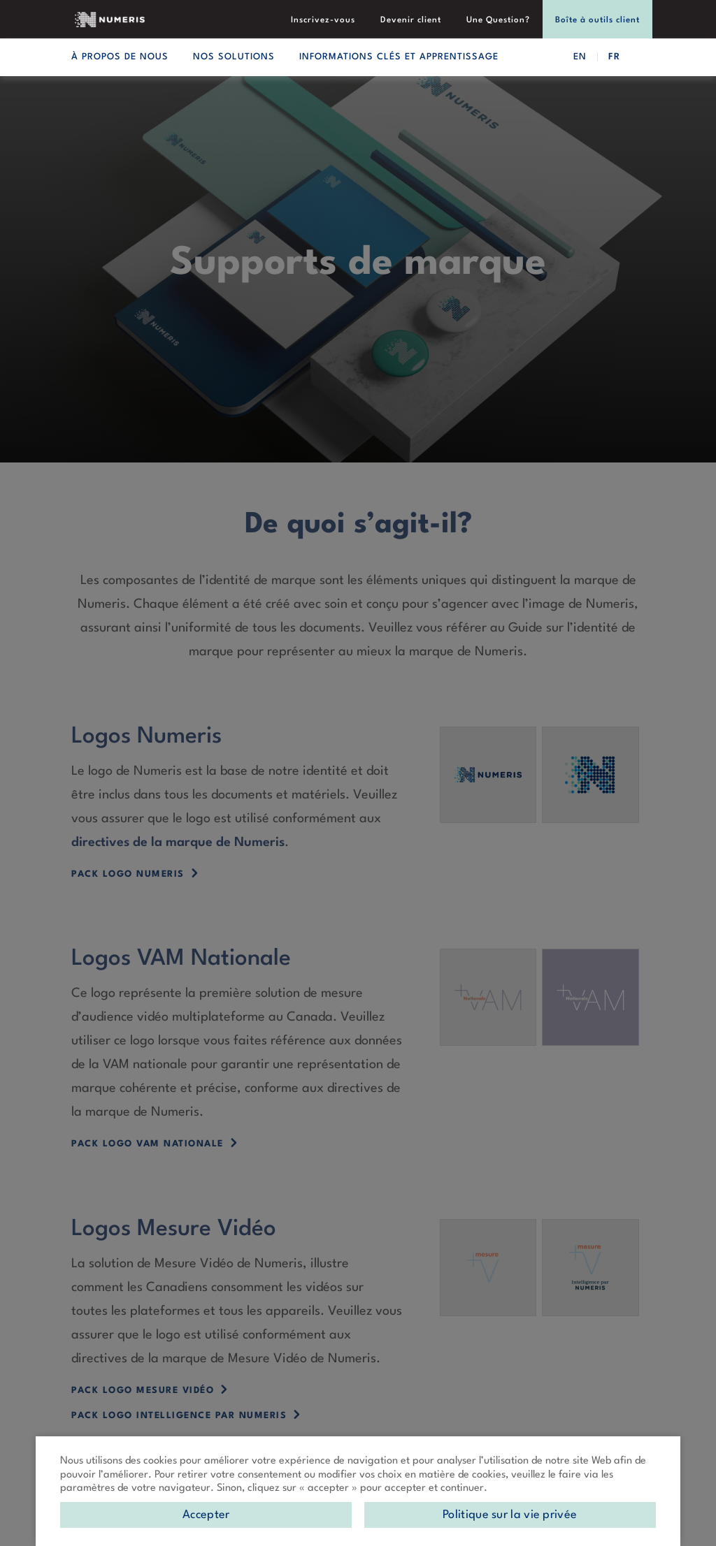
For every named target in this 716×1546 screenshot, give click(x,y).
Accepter (205, 1515)
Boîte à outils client (597, 20)
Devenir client (410, 20)
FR (614, 56)
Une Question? (498, 20)
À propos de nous (120, 56)
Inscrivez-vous (323, 20)
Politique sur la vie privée (510, 1515)
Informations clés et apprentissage (399, 56)
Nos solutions (234, 56)
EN (580, 56)
